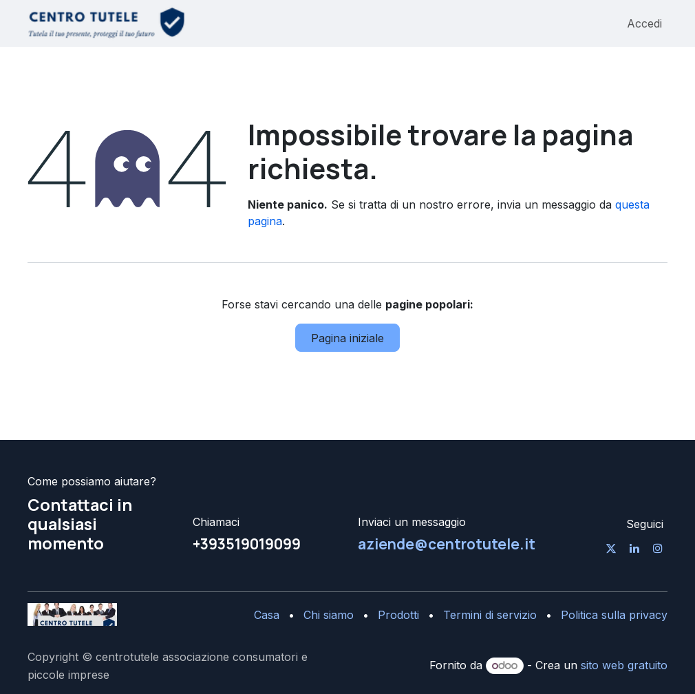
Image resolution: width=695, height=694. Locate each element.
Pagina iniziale (347, 338)
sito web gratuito (624, 665)
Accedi (644, 23)
